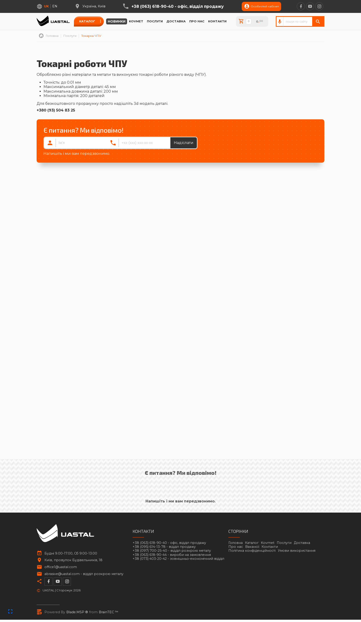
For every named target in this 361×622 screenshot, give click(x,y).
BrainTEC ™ (108, 612)
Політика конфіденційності (252, 551)
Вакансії (252, 547)
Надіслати (183, 143)
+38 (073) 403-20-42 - (178, 559)
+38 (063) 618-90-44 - (172, 555)
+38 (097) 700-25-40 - (172, 551)
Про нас (196, 21)
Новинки (116, 21)
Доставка (176, 21)
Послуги (155, 21)
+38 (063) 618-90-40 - (177, 6)
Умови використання (296, 551)
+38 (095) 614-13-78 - (164, 547)
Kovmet (136, 21)
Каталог (87, 21)
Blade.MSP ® (77, 612)
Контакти (217, 21)
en (54, 6)
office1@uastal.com (60, 567)
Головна (235, 543)
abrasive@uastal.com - (83, 574)
